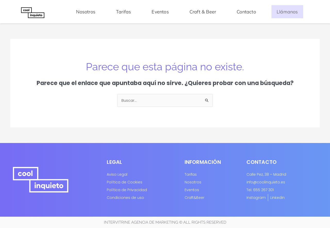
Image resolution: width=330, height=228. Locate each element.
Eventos (160, 11)
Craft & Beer (202, 11)
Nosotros (85, 11)
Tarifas (123, 11)
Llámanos (287, 11)
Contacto (246, 11)
